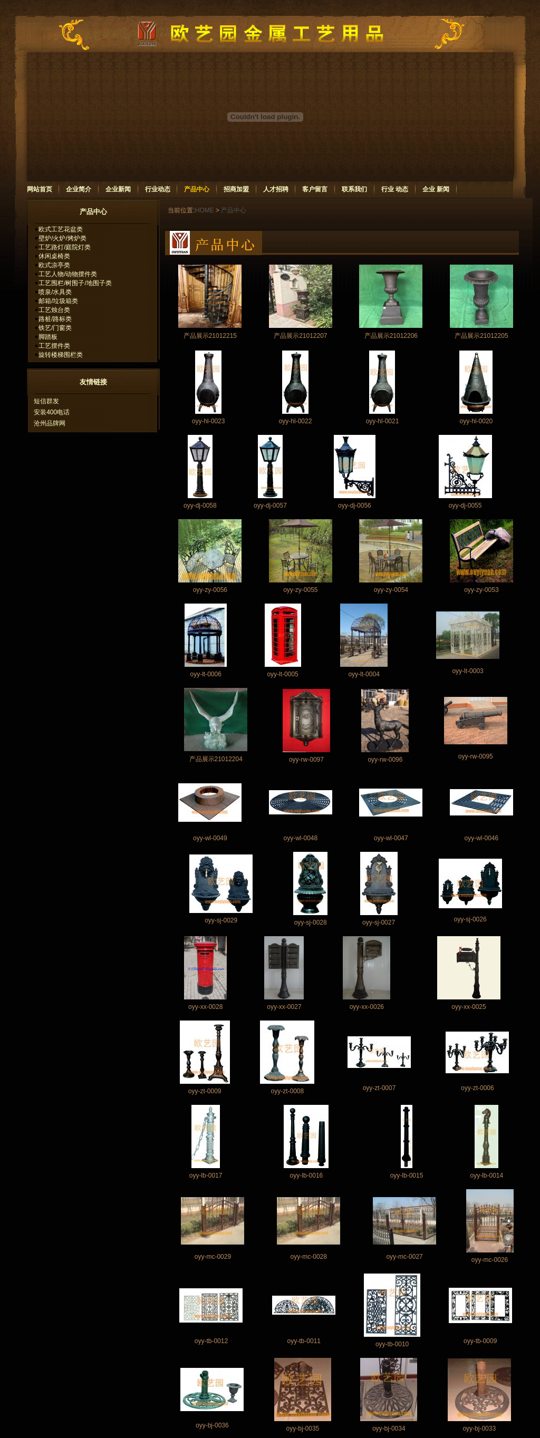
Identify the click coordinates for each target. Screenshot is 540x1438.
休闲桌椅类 (54, 256)
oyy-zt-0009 (204, 1091)
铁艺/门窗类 (55, 328)
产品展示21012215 (210, 335)
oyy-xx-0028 (205, 1007)
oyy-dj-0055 (465, 505)
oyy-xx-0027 (284, 1007)
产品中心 (196, 189)
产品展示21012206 (391, 335)
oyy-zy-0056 (210, 590)
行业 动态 (394, 189)
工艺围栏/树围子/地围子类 (75, 283)
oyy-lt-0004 (363, 674)
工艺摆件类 (54, 345)
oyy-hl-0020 (476, 421)
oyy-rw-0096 (385, 759)
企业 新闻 (435, 189)
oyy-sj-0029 (221, 920)
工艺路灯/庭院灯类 (64, 247)
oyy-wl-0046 (482, 838)
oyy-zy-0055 (300, 590)
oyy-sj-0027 (378, 922)
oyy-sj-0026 (470, 919)
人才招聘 (275, 189)
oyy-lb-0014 (486, 1175)
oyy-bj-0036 (212, 1425)
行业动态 (157, 189)
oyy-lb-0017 (206, 1175)
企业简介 (78, 189)
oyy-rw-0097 (306, 759)
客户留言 (314, 189)
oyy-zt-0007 (379, 1088)
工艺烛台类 (54, 310)
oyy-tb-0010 (392, 1344)
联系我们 (354, 189)
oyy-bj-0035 (303, 1428)
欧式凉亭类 (54, 265)
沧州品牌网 (49, 423)
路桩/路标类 (55, 319)
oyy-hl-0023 (208, 421)
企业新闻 (118, 189)
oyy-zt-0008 (287, 1091)
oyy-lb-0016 (306, 1175)
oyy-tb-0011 (304, 1341)
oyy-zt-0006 (477, 1088)
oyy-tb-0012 (211, 1341)
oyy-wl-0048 (300, 838)
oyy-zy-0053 (481, 590)
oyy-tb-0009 (480, 1341)
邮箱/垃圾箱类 (58, 301)
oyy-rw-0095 (475, 756)
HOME (204, 210)
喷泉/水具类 (55, 292)
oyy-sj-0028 (310, 922)
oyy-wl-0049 (210, 838)
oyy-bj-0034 (389, 1428)
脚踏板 (47, 337)
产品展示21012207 (300, 335)
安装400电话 (52, 412)
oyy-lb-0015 (406, 1175)
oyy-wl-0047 (391, 838)
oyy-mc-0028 (309, 1256)
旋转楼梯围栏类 (60, 354)
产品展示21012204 (216, 759)
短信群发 (46, 401)
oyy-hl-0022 (295, 421)
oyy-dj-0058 (200, 505)
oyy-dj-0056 (354, 505)
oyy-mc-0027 (404, 1256)
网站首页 (39, 189)
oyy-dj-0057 (270, 505)
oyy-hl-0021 (382, 421)
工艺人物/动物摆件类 (67, 274)
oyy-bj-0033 (479, 1428)
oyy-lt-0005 (282, 674)
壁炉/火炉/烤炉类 (62, 238)
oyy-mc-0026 (489, 1260)
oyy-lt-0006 (205, 674)
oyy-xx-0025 (468, 1007)
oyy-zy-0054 (391, 590)
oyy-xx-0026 (367, 1007)
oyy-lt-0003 (467, 671)
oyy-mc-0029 (213, 1256)
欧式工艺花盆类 (60, 229)
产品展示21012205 (481, 335)
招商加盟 (236, 189)
